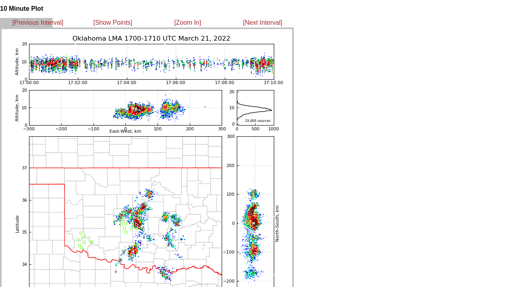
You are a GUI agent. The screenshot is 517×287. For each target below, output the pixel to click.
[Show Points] (112, 22)
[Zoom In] (187, 22)
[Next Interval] (263, 22)
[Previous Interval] (37, 22)
